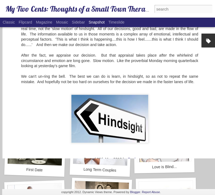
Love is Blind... (164, 166)
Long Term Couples (100, 170)
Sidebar (78, 22)
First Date (34, 169)
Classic (9, 22)
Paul (131, 117)
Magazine (44, 22)
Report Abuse (151, 192)
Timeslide (116, 22)
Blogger (135, 192)
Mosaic (62, 22)
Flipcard (25, 22)
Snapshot (97, 22)
